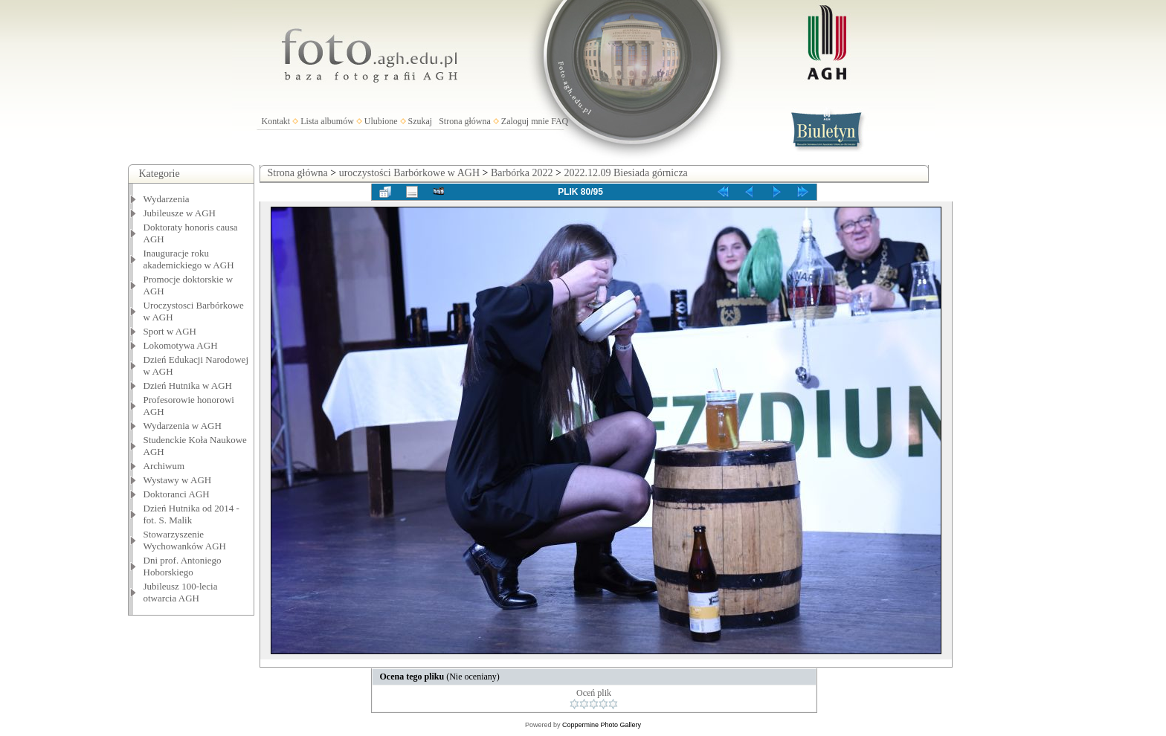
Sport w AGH (170, 331)
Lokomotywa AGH (181, 345)
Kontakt (276, 121)
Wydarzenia (167, 198)
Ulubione (381, 121)
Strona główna (465, 121)
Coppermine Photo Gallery (601, 725)
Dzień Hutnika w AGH (188, 385)
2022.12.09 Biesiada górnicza (625, 172)
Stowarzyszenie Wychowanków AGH (185, 540)
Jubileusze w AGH (180, 213)
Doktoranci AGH (177, 494)
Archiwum (164, 465)
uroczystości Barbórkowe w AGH (409, 172)
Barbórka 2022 (522, 172)
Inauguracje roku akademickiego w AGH (189, 259)
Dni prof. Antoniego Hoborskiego (183, 566)
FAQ (559, 121)
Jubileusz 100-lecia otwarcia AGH (181, 592)
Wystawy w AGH (178, 479)
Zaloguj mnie (525, 121)
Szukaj (420, 121)
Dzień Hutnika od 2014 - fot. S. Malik (191, 514)
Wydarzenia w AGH (183, 425)
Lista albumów (327, 121)
